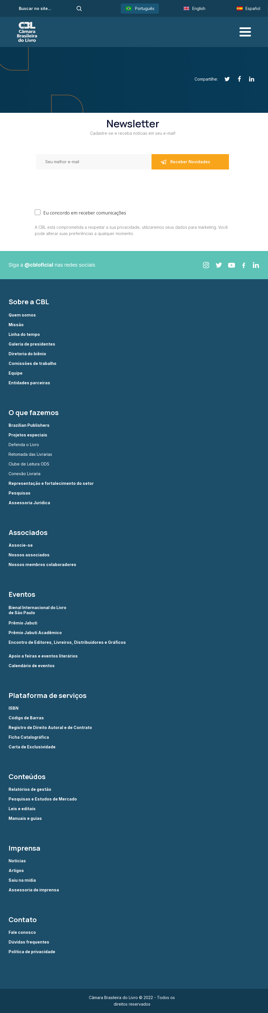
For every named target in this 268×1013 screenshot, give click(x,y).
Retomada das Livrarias (30, 454)
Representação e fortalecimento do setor (51, 483)
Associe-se (21, 545)
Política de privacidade (32, 952)
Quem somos (22, 315)
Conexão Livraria (24, 474)
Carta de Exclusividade (32, 747)
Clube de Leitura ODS (29, 464)
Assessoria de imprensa (34, 890)
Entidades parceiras (29, 383)
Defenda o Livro (24, 445)
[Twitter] (224, 79)
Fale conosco (22, 932)
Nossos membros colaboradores (42, 565)
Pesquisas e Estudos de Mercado (43, 799)
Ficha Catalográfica (29, 737)
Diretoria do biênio (27, 354)
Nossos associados (29, 555)
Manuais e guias (25, 818)
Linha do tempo (24, 334)
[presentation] (49, 185)
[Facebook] (236, 79)
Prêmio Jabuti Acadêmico (35, 633)
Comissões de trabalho (32, 363)
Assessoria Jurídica (29, 503)
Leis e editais (22, 809)
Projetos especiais (28, 435)
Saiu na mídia (22, 880)
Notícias (17, 861)
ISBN (14, 708)
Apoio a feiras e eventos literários (43, 656)
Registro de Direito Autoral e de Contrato (50, 728)
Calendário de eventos (32, 666)
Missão (16, 325)
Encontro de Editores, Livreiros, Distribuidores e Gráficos (67, 642)
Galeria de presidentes (32, 344)
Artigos (16, 871)
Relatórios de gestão (30, 789)
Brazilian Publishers (29, 425)
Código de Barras (26, 718)
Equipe (15, 373)
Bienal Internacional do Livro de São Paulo (38, 610)
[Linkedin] (248, 79)
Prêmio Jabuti (23, 623)
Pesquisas (19, 493)
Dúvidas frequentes (29, 942)
